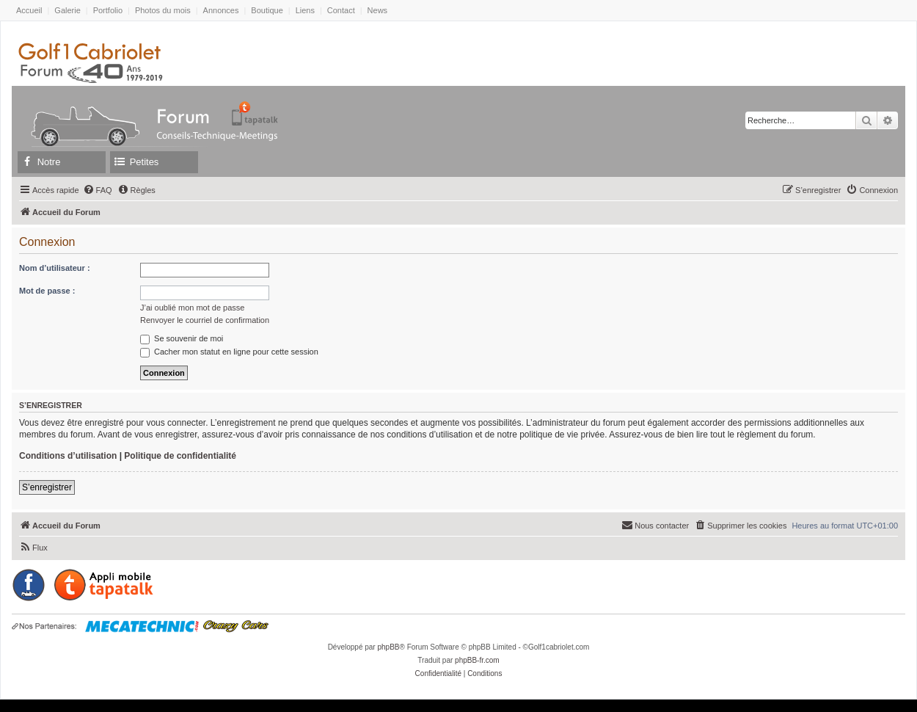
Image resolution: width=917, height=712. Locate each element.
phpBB (388, 647)
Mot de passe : (47, 290)
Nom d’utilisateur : (54, 268)
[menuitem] (97, 190)
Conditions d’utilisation (68, 456)
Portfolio (108, 10)
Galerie (67, 10)
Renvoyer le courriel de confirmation (204, 320)
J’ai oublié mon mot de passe (192, 307)
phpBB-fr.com (477, 660)
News (378, 10)
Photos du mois (163, 10)
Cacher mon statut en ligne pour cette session (229, 351)
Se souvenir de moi (181, 338)
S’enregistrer (47, 487)
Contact (341, 10)
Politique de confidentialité (180, 456)
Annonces (221, 10)
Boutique (266, 10)
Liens (305, 10)
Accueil (29, 10)
